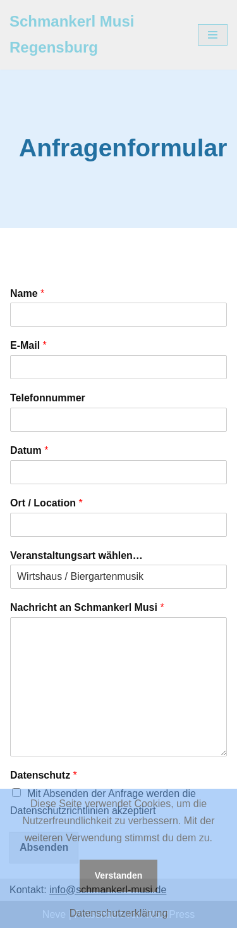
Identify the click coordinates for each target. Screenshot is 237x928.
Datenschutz (43, 775)
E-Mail (28, 345)
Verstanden (118, 875)
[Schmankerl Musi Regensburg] (94, 35)
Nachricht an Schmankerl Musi (87, 607)
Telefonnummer (47, 397)
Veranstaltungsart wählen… (76, 555)
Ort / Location (46, 503)
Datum (29, 450)
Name (27, 293)
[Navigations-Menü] (213, 35)
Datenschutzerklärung (119, 913)
